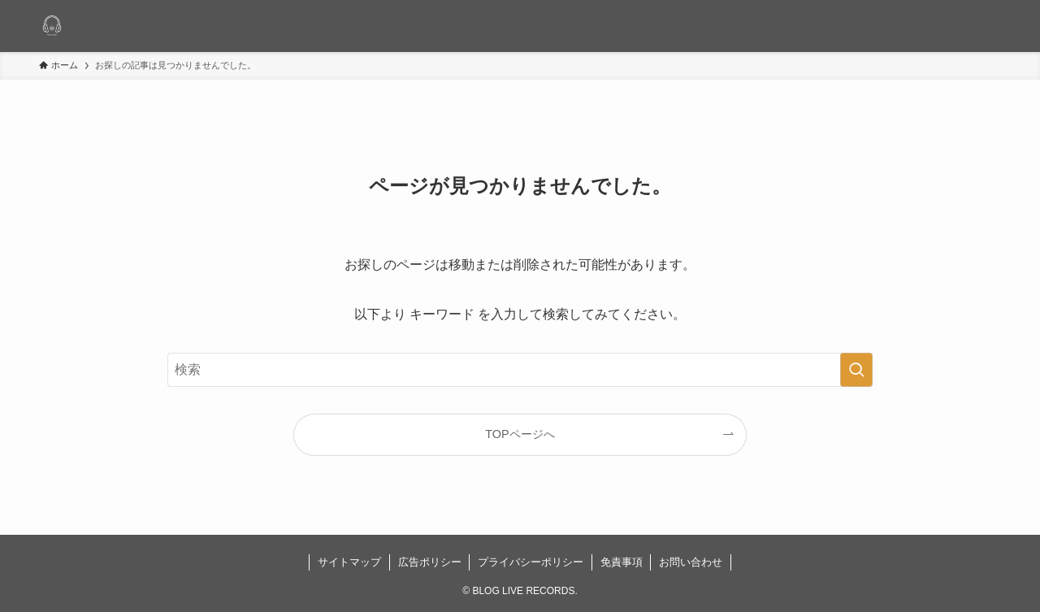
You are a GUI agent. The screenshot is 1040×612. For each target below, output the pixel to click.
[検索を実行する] (856, 370)
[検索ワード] (520, 370)
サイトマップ (349, 562)
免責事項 (621, 562)
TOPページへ (519, 434)
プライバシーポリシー (530, 562)
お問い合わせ (690, 562)
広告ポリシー (430, 562)
